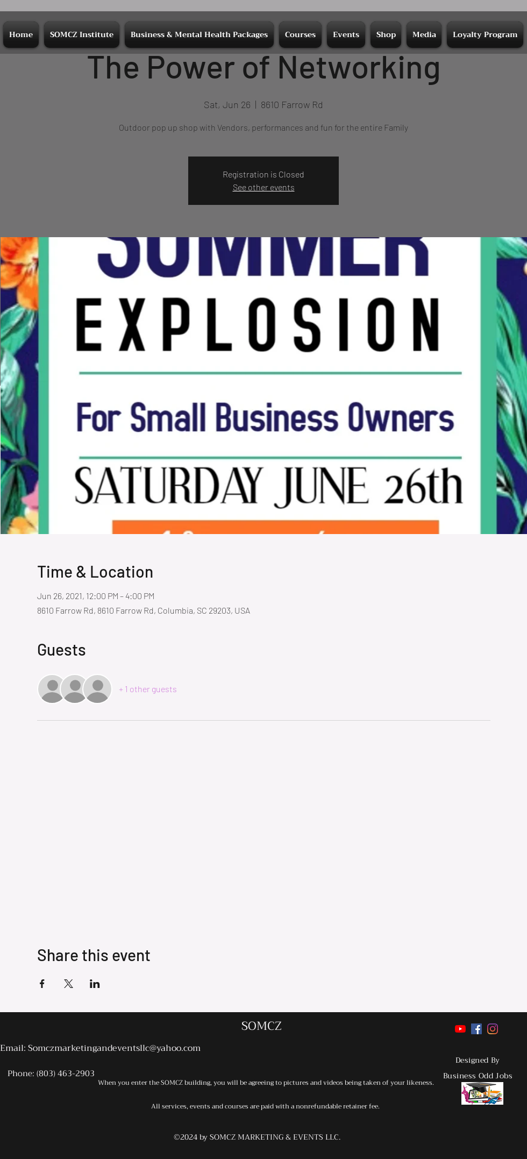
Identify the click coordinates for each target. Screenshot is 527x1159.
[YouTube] (460, 1028)
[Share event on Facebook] (42, 983)
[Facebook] (476, 1028)
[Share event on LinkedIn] (95, 983)
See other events (264, 187)
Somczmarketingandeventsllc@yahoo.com (114, 1048)
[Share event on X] (68, 983)
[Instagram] (492, 1028)
